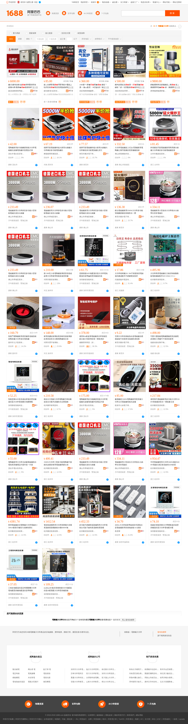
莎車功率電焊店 (77, 673)
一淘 (76, 719)
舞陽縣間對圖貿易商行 (52, 154)
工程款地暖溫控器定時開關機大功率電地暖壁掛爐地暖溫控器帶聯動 (22, 589)
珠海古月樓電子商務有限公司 (140, 669)
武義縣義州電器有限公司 (123, 280)
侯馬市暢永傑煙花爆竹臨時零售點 (173, 678)
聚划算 (69, 719)
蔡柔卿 (117, 531)
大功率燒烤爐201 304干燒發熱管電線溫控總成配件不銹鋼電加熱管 (129, 274)
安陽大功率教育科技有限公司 (82, 682)
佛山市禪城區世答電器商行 (87, 468)
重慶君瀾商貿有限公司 (153, 673)
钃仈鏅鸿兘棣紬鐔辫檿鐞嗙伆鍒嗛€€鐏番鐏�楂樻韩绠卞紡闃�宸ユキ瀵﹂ (22, 86)
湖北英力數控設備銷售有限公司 (172, 673)
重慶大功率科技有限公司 (80, 678)
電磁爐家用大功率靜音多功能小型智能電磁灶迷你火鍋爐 (22, 211)
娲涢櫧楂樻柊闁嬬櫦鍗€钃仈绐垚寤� (16, 91)
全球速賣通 (48, 719)
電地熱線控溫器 (18, 682)
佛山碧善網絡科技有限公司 (123, 154)
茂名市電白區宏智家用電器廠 (16, 154)
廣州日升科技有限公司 (153, 682)
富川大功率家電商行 (94, 673)
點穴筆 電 (47, 669)
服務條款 (100, 715)
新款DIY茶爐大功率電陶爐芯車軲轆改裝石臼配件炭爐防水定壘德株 (58, 400)
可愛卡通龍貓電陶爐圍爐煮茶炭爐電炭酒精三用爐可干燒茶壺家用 (164, 337)
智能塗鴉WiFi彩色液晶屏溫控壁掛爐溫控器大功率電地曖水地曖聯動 (22, 400)
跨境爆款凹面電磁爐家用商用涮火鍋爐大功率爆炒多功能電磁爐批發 (164, 149)
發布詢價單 (161, 632)
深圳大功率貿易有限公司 (111, 673)
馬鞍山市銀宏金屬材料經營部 (156, 678)
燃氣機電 (16, 678)
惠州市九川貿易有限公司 (16, 342)
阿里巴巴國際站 (21, 719)
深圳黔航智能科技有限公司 (87, 280)
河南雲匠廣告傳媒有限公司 (139, 673)
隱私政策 (109, 715)
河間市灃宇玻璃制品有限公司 (52, 342)
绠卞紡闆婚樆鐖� (86, 94)
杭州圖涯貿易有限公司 (158, 405)
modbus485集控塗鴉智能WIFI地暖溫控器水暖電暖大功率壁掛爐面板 (58, 589)
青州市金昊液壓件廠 (168, 669)
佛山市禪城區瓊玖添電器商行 (52, 217)
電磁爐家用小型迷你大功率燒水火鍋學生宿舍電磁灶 (164, 211)
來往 (154, 719)
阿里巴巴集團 (8, 719)
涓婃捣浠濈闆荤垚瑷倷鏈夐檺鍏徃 (123, 91)
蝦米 (104, 719)
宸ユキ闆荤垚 (13, 94)
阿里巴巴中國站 (36, 719)
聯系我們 (130, 715)
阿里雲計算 (112, 719)
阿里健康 (166, 719)
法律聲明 (91, 715)
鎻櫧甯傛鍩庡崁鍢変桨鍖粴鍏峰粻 (52, 91)
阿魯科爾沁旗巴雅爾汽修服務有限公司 (144, 678)
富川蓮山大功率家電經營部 (112, 678)
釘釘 (159, 719)
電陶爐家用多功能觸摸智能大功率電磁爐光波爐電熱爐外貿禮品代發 (22, 149)
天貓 (63, 719)
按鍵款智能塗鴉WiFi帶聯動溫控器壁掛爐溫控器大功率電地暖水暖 (164, 526)
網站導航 (139, 715)
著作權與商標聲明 (79, 715)
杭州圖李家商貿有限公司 (158, 280)
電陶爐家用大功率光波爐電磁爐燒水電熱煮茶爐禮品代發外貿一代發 (22, 463)
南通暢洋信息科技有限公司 (155, 669)
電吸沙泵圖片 (33, 682)
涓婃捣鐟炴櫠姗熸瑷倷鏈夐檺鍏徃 (87, 91)
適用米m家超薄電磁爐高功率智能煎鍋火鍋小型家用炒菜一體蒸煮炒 (93, 337)
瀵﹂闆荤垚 (24, 94)
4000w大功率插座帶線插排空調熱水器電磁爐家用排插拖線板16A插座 (129, 526)
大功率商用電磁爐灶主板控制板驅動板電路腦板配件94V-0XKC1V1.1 (164, 274)
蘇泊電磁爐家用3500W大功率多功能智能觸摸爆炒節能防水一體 (129, 211)
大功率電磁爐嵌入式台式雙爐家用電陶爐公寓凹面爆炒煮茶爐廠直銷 (129, 149)
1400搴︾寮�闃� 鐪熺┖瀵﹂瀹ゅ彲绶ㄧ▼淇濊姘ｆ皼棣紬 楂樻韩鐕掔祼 (93, 86)
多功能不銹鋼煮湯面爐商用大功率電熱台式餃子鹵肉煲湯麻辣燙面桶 (93, 526)
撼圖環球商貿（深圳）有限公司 (87, 342)
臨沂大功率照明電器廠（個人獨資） (100, 669)
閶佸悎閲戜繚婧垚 (65, 94)
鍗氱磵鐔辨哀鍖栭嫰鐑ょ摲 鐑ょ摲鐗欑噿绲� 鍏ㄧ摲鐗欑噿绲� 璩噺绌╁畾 (164, 86)
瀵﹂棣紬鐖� (121, 94)
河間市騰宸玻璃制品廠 (52, 280)
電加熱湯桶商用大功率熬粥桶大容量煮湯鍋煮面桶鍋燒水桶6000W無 (58, 526)
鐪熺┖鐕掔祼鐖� (101, 94)
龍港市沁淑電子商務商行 (123, 405)
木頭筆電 (31, 678)
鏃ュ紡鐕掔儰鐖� (51, 94)
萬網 (137, 719)
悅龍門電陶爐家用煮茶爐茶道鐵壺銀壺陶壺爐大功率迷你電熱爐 (22, 337)
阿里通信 (129, 719)
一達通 (174, 719)
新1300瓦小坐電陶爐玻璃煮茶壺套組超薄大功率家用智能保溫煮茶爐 (58, 274)
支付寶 (147, 719)
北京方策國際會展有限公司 (170, 682)
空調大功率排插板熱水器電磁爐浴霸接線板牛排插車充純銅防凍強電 (129, 337)
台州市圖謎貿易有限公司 (158, 154)
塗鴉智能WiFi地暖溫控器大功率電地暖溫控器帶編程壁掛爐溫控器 (93, 274)
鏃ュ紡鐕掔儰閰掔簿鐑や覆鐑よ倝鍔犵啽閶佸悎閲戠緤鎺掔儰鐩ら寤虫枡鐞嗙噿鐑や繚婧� (58, 86)
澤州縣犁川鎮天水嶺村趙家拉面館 (142, 682)
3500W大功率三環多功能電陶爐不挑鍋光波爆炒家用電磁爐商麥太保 (58, 463)
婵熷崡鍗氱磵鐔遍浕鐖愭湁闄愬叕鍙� (158, 91)
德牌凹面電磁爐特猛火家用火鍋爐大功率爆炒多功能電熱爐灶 (58, 149)
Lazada (182, 719)
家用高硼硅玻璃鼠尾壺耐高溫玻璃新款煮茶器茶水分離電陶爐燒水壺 (58, 337)
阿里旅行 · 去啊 (86, 719)
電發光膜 (46, 678)
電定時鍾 (16, 673)
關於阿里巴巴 (119, 715)
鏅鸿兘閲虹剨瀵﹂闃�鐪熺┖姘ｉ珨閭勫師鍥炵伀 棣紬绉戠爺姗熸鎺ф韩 (129, 86)
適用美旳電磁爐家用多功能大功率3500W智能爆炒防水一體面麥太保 (164, 400)
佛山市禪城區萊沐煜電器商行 (16, 217)
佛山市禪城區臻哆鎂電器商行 (87, 217)
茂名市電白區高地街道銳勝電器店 (87, 405)
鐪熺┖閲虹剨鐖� (134, 94)
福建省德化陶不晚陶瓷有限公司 (158, 342)
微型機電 (46, 682)
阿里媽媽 (97, 719)
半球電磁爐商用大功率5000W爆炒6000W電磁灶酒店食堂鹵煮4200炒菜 (164, 463)
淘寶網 (57, 719)
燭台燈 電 (31, 669)
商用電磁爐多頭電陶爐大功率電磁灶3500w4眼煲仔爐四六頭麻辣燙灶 (22, 526)
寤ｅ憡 (35, 87)
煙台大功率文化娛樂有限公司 (113, 682)
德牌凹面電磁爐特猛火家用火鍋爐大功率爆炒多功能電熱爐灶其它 (93, 149)
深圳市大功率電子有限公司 (81, 669)
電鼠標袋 (46, 673)
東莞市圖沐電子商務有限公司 (87, 154)
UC (141, 719)
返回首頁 (116, 620)
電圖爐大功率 (136, 632)
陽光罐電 (16, 669)
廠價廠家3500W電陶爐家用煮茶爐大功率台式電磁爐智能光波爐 (129, 400)
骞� (35, 91)
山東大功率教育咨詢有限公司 (97, 682)
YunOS (121, 719)
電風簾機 (31, 673)
